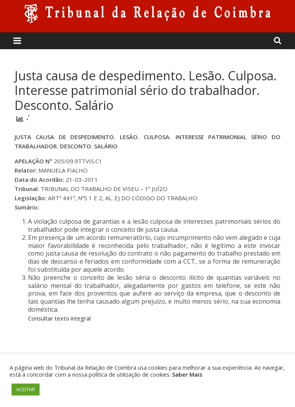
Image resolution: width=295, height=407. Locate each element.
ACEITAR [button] (25, 389)
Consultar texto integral (59, 318)
